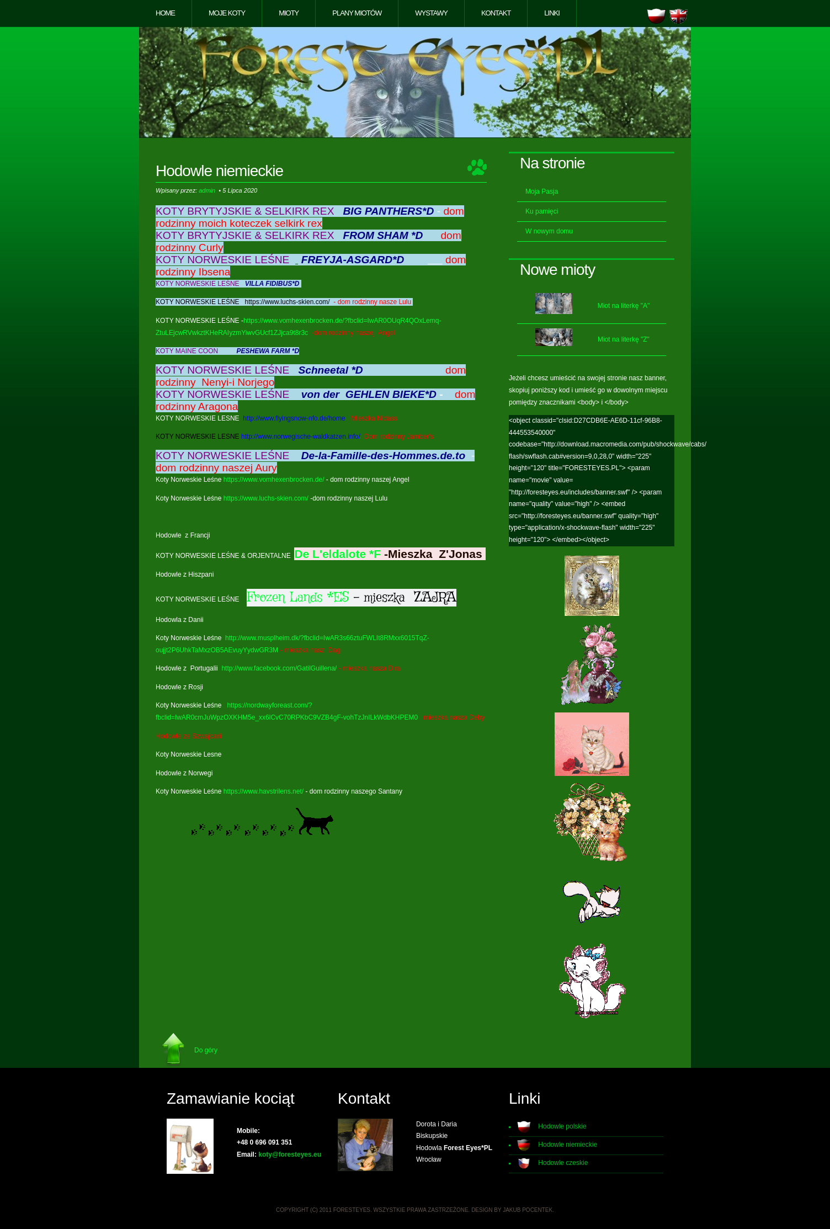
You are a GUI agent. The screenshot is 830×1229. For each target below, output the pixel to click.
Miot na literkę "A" (624, 306)
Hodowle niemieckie (567, 1144)
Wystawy (431, 13)
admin (207, 190)
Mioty (289, 13)
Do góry (205, 1050)
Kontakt (495, 13)
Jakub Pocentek (527, 1210)
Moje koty (227, 13)
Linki (552, 13)
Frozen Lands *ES (298, 597)
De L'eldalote (330, 553)
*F (375, 553)
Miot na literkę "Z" (624, 339)
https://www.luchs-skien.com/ (266, 498)
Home (165, 13)
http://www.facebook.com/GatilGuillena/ (279, 668)
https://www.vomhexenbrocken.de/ (274, 479)
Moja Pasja (541, 191)
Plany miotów (356, 13)
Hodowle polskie (562, 1126)
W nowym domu (549, 231)
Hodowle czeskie (563, 1163)
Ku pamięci (541, 211)
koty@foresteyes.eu (289, 1154)
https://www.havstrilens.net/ (264, 791)
